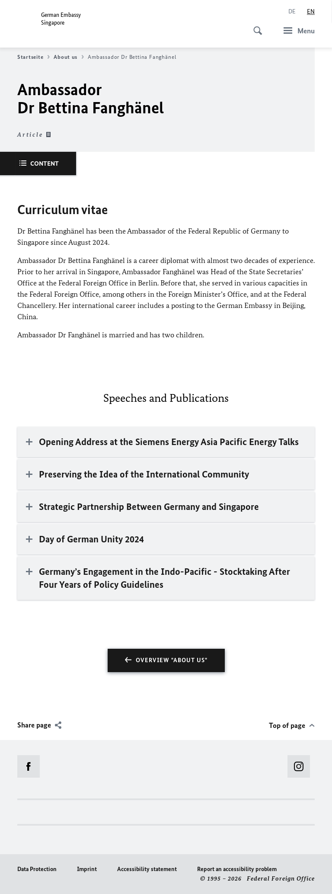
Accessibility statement (147, 869)
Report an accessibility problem (237, 869)
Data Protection (37, 869)
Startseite (33, 57)
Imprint (87, 869)
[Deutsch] (292, 11)
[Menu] (296, 30)
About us (69, 57)
